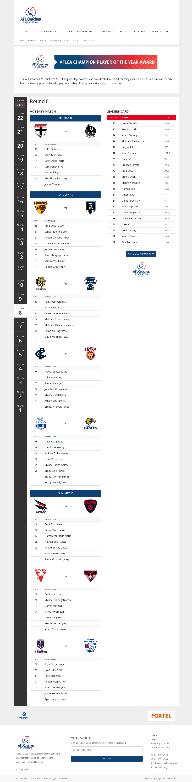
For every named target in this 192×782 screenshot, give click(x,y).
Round (20, 116)
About (124, 31)
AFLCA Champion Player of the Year (59, 40)
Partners (107, 31)
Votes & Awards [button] (46, 31)
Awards (32, 40)
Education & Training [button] (79, 31)
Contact (139, 31)
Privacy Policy (22, 769)
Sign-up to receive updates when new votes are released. (98, 742)
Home (25, 31)
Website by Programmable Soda (160, 778)
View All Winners (141, 254)
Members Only (161, 31)
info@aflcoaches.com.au (165, 763)
